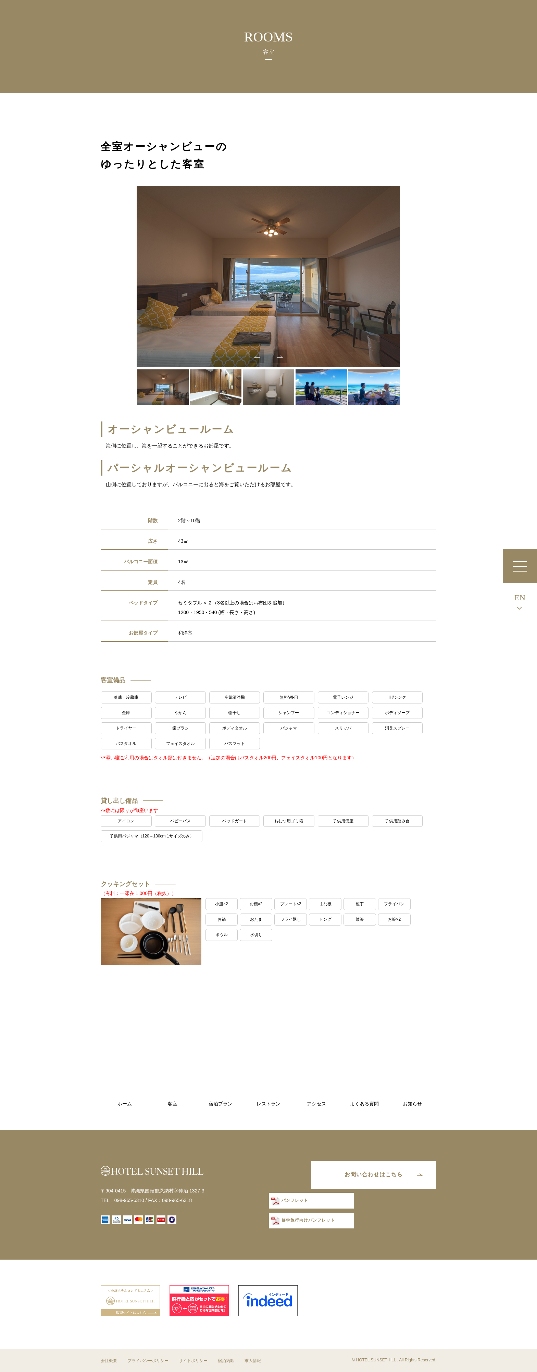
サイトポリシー (193, 1361)
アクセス (316, 1103)
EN (519, 597)
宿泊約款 (226, 1361)
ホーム (124, 1103)
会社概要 (109, 1361)
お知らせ (412, 1103)
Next (280, 356)
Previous (257, 356)
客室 (172, 1103)
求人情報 (253, 1361)
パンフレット (294, 1201)
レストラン (268, 1103)
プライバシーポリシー (147, 1361)
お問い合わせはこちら (373, 1175)
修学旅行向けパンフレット (308, 1220)
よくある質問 (364, 1103)
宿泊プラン (221, 1103)
